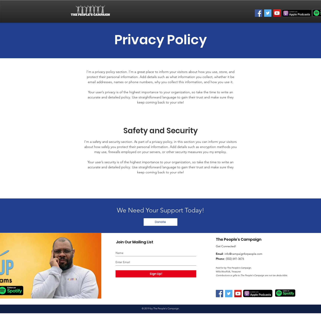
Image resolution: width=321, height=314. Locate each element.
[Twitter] (267, 13)
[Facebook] (258, 13)
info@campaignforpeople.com (243, 254)
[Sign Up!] (156, 273)
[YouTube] (277, 13)
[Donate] (160, 222)
